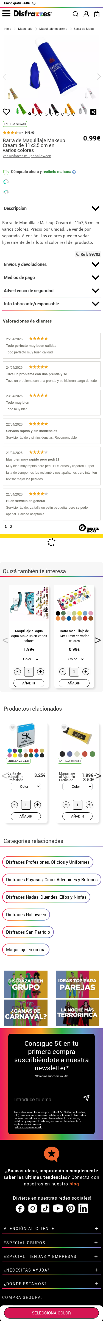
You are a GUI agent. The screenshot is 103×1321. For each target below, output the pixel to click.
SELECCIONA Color (51, 1313)
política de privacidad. (28, 1127)
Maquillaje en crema (26, 950)
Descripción (51, 209)
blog (74, 1184)
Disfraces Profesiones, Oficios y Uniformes (48, 862)
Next (96, 638)
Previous (3, 638)
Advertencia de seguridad (51, 291)
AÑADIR (28, 683)
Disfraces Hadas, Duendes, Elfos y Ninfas (46, 897)
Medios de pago (51, 278)
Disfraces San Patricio (28, 932)
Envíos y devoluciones (51, 265)
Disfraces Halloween (26, 915)
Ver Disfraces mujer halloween (27, 156)
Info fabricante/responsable (51, 304)
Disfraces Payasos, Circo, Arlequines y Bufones (52, 880)
